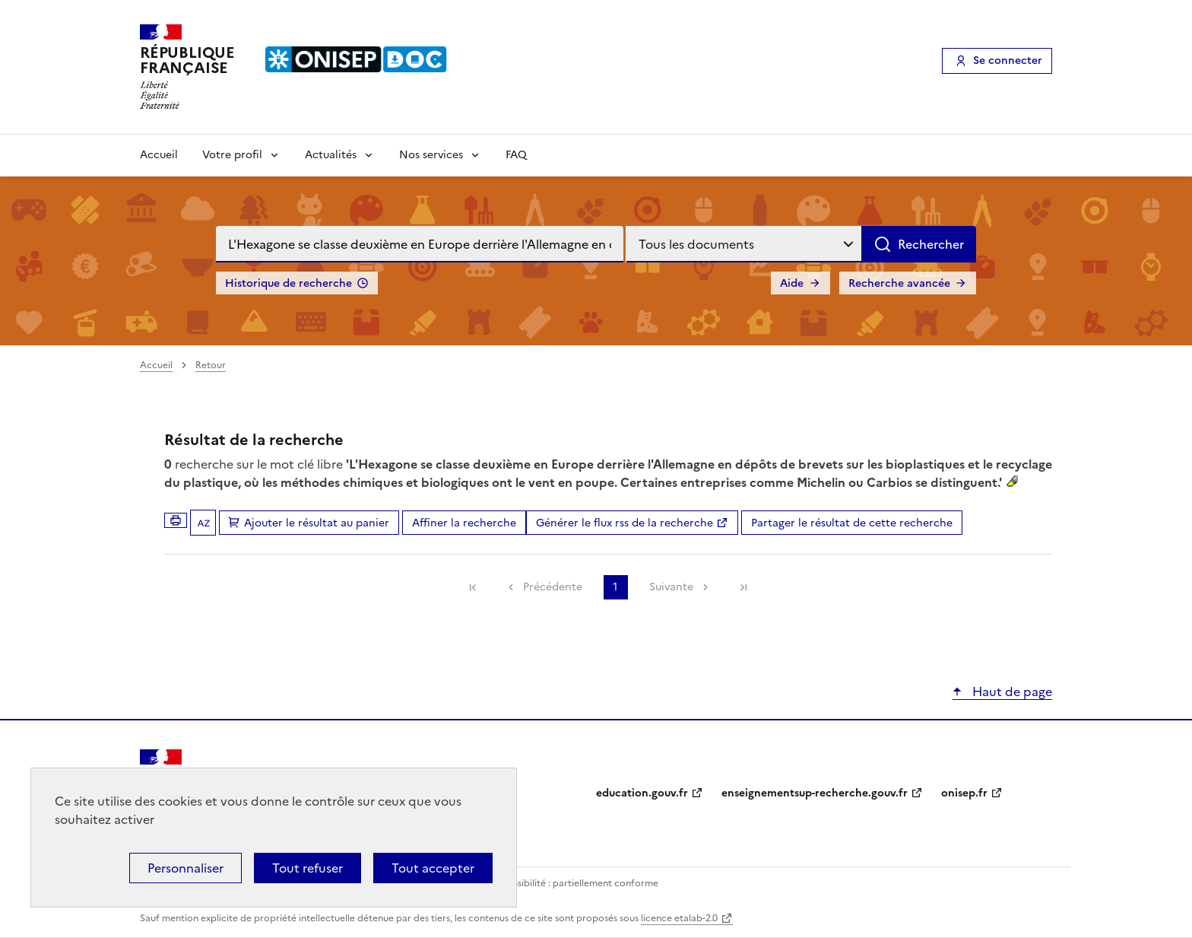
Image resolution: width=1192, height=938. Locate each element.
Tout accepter (433, 868)
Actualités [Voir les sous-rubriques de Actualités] (331, 155)
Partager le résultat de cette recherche (852, 523)
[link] (473, 587)
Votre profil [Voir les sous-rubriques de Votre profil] (232, 155)
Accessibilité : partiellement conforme (574, 883)
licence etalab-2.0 (679, 918)
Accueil (159, 155)
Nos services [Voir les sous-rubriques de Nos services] (431, 155)
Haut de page (1010, 691)
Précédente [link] (552, 587)
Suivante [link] (671, 587)
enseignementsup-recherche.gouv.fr (814, 793)
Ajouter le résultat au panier (316, 523)
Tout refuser (307, 868)
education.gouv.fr (642, 793)
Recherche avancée (899, 283)
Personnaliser (185, 868)
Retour (210, 365)
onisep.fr (964, 793)
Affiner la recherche (464, 523)
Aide (792, 283)
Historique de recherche (288, 283)
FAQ (516, 155)
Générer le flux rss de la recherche (624, 523)
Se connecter (1007, 60)
